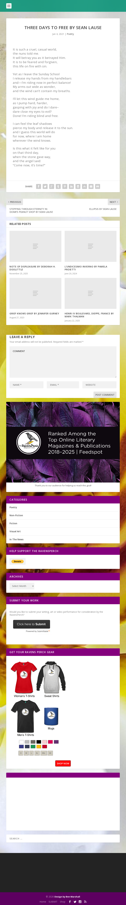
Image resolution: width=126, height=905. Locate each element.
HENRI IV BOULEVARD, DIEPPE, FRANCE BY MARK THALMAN (89, 315)
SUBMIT (53, 901)
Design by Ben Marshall (67, 896)
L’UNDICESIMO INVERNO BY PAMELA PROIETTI (86, 268)
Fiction (13, 523)
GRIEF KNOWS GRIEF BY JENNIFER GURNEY (34, 313)
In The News (16, 539)
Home (43, 901)
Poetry (70, 33)
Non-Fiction (16, 515)
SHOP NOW (63, 763)
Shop (62, 901)
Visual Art (15, 531)
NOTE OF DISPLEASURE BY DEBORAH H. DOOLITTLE (33, 268)
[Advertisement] (37, 804)
